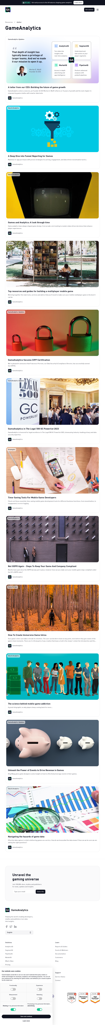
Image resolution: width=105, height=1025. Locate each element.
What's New (9, 961)
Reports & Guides (61, 946)
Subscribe (40, 891)
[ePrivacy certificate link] (71, 998)
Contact (58, 980)
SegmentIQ (9, 950)
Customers (59, 957)
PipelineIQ (8, 954)
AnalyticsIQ (9, 946)
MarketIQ (8, 957)
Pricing (7, 965)
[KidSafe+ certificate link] (95, 998)
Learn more (78, 2)
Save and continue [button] (26, 1016)
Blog (56, 961)
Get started (89, 9)
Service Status (60, 977)
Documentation (60, 954)
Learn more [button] (26, 1021)
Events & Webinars (61, 950)
